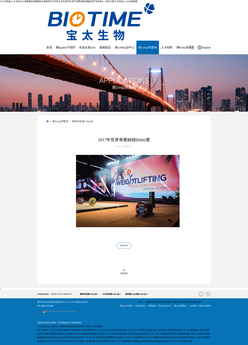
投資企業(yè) (87, 47)
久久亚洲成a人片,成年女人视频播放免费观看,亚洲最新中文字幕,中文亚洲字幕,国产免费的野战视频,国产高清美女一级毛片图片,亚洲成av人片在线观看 (68, 1)
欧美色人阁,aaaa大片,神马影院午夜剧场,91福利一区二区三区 (70, 337)
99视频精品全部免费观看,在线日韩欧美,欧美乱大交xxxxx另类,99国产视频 (161, 341)
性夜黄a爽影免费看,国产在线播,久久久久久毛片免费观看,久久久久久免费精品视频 (130, 337)
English (206, 47)
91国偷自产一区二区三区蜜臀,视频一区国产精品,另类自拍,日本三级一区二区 (129, 334)
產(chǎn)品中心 (124, 47)
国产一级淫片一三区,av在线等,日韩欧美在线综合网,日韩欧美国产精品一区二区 (70, 330)
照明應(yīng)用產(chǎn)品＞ (136, 294)
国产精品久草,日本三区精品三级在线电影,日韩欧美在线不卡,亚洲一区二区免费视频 (96, 341)
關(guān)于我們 (65, 47)
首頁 (49, 47)
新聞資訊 (105, 47)
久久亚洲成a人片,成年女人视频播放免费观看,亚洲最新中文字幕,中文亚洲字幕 (69, 326)
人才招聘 (166, 47)
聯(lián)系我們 (185, 47)
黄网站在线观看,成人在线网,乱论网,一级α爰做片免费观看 (73, 334)
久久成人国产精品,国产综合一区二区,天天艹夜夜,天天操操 (127, 330)
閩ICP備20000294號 (45, 306)
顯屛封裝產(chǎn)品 (82, 121)
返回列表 (124, 245)
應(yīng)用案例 (147, 47)
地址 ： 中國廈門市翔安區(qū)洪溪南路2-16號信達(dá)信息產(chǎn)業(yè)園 (170, 302)
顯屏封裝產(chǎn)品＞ (89, 294)
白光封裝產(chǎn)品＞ (112, 294)
